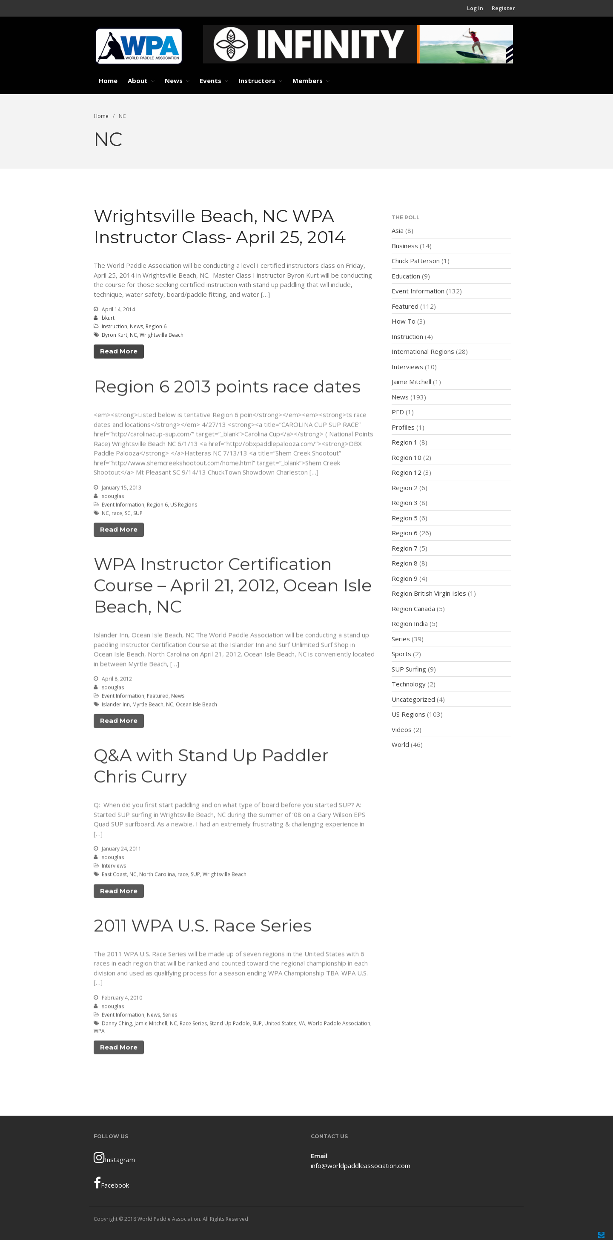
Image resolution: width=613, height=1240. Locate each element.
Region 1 (405, 442)
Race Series (193, 1024)
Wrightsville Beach (161, 335)
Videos (402, 729)
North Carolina (157, 876)
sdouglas (113, 497)
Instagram (114, 1157)
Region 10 (406, 457)
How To (403, 321)
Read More (118, 351)
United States (280, 1024)
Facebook (111, 1183)
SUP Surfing (409, 669)
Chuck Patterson (416, 260)
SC (128, 514)
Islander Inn (116, 705)
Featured (158, 697)
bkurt (108, 317)
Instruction (114, 326)
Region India (410, 623)
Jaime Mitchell (411, 381)
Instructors (256, 80)
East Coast (114, 876)
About (138, 80)
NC (133, 335)
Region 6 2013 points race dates (227, 388)
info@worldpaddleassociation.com (360, 1165)
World (400, 744)
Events (210, 80)
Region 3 (405, 502)
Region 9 (405, 578)
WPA (99, 1032)
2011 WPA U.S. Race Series (203, 926)
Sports (401, 653)
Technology (409, 684)
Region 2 (405, 487)
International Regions (423, 351)
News (174, 80)
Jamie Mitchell (151, 1024)
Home (108, 80)
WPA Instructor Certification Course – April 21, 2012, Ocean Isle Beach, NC (233, 586)
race (117, 514)
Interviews (114, 867)
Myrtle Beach (147, 705)
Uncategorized (413, 699)
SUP (138, 514)
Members (307, 80)
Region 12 (406, 472)
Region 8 (405, 563)
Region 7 (405, 548)
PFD (398, 412)
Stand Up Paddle (229, 1024)
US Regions (183, 506)
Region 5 (405, 518)
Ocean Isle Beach (196, 705)
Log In (475, 8)
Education (406, 276)
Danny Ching (117, 1024)
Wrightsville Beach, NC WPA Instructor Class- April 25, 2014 (220, 226)
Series (170, 1016)
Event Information (123, 506)
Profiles (403, 427)
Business (405, 245)
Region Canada (413, 608)
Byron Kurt (114, 335)
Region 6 (156, 326)
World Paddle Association (339, 1024)
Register (503, 8)
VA (302, 1024)
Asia (398, 230)
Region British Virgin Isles (429, 593)
